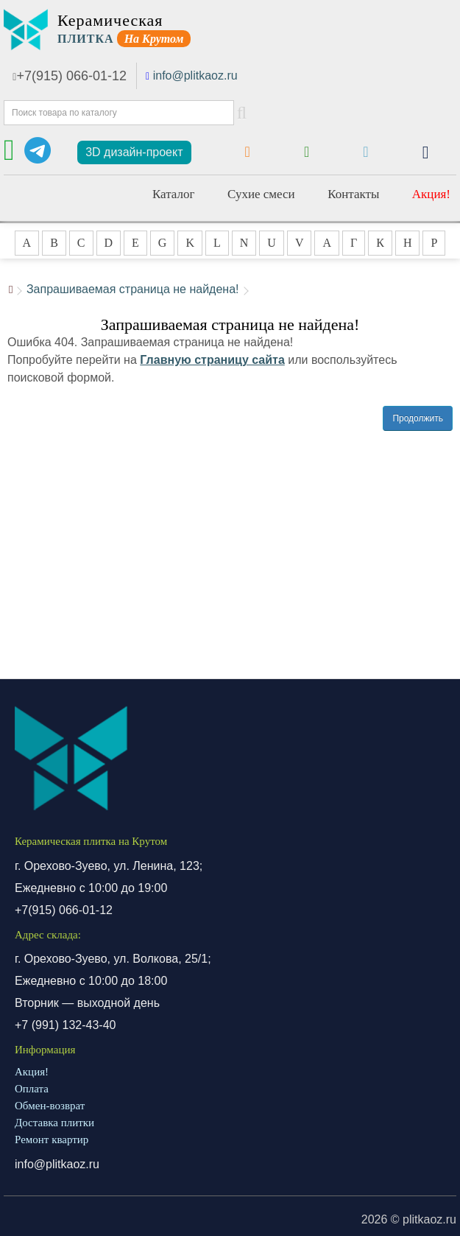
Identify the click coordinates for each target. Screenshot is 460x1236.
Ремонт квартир (51, 1139)
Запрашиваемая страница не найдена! (132, 289)
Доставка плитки (54, 1122)
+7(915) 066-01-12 (70, 76)
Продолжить (417, 418)
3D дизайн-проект (134, 152)
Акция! (431, 194)
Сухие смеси (261, 194)
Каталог (173, 194)
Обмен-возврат (50, 1106)
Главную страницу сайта (212, 360)
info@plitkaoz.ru (195, 75)
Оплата (32, 1089)
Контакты (353, 194)
